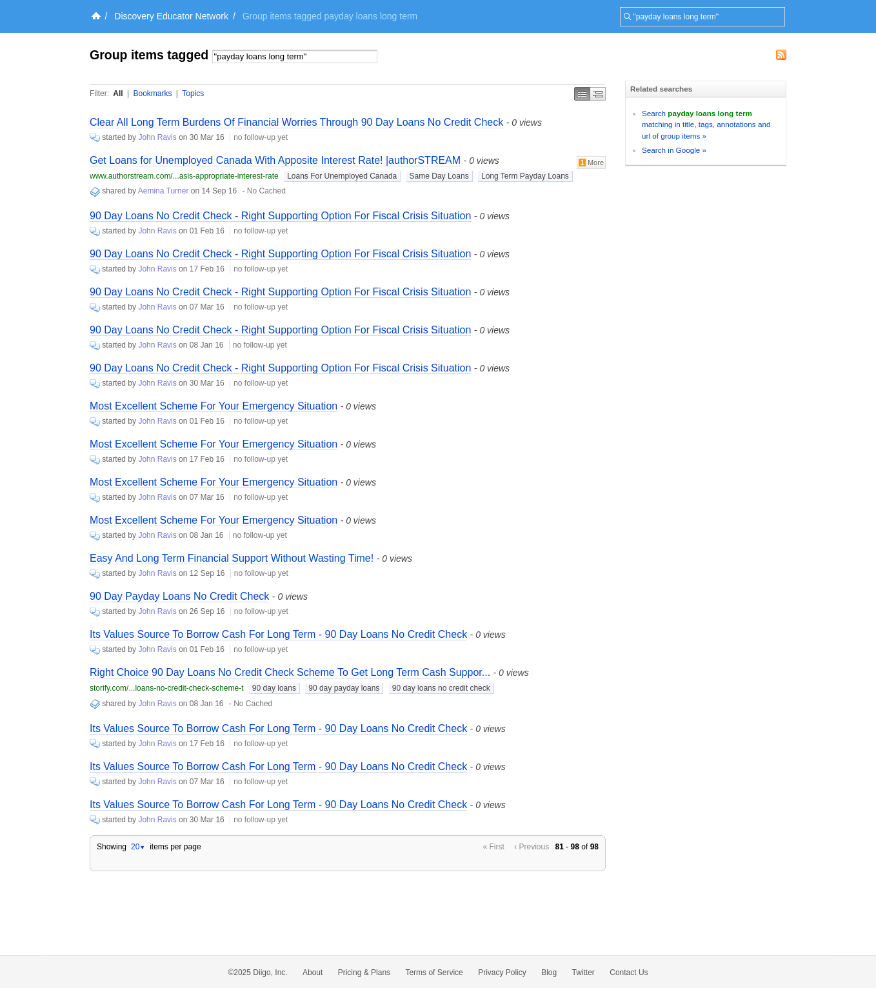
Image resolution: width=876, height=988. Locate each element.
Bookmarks (152, 93)
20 (138, 846)
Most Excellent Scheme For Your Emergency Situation (213, 405)
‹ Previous (531, 846)
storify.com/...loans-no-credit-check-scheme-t (167, 688)
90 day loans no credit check (441, 688)
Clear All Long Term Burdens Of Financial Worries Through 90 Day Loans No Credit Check (296, 122)
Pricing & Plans (364, 972)
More (591, 162)
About (313, 972)
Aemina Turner (163, 190)
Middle (598, 94)
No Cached (266, 190)
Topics (193, 93)
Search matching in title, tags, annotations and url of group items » (706, 124)
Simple (582, 94)
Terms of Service (434, 972)
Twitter (583, 972)
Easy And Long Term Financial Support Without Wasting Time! (231, 558)
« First (493, 846)
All (118, 93)
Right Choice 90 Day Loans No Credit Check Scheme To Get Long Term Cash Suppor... (290, 672)
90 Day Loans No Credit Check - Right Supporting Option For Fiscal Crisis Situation (280, 215)
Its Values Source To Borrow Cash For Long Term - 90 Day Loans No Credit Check (278, 634)
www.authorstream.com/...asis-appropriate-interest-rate (184, 176)
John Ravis (157, 137)
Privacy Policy (502, 972)
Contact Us (629, 972)
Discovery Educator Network (171, 16)
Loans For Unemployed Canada (342, 176)
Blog (549, 972)
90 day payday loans (343, 688)
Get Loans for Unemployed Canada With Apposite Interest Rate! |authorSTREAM (275, 160)
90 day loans (274, 688)
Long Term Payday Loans (525, 176)
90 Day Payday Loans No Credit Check (179, 596)
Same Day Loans (439, 176)
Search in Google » (674, 150)
